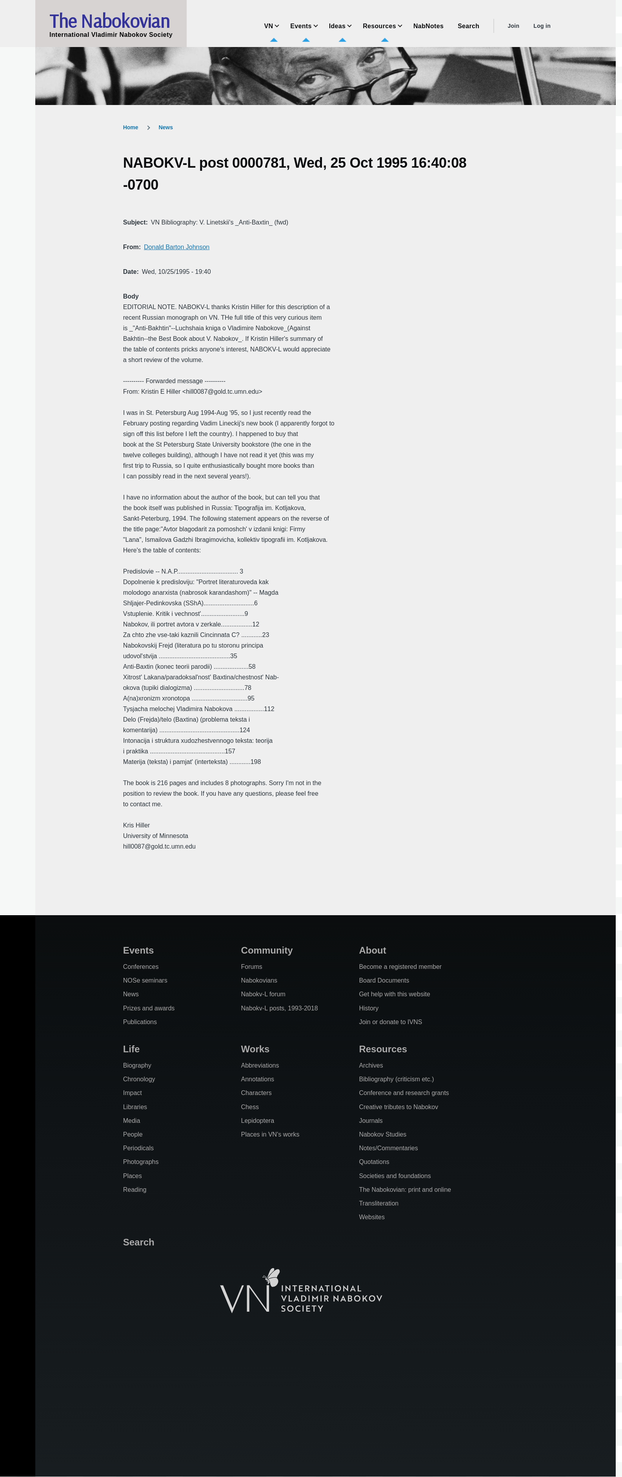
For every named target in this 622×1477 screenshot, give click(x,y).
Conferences (141, 966)
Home (130, 127)
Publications (140, 1022)
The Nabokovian (109, 21)
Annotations (258, 1079)
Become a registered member (400, 966)
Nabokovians (259, 980)
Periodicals (138, 1148)
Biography (137, 1065)
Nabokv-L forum (263, 994)
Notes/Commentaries (388, 1148)
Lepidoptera (258, 1120)
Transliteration (378, 1203)
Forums (251, 966)
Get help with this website (394, 994)
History (368, 1008)
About (372, 950)
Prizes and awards (149, 1008)
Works (255, 1049)
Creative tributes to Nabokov (398, 1107)
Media (131, 1120)
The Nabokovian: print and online (405, 1189)
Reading (135, 1189)
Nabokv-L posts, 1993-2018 (279, 1008)
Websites (372, 1217)
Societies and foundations (395, 1176)
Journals (370, 1120)
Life (131, 1049)
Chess (250, 1107)
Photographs (141, 1161)
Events (138, 950)
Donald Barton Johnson (176, 247)
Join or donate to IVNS (390, 1022)
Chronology (139, 1079)
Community (267, 950)
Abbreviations (260, 1065)
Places (132, 1176)
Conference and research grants (404, 1093)
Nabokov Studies (382, 1134)
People (133, 1134)
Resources (383, 1049)
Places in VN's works (270, 1134)
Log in (542, 26)
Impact (132, 1093)
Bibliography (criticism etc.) (396, 1079)
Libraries (135, 1107)
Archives (371, 1065)
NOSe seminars (145, 980)
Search (139, 1242)
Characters (256, 1093)
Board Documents (384, 980)
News (165, 127)
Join (513, 26)
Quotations (374, 1161)
